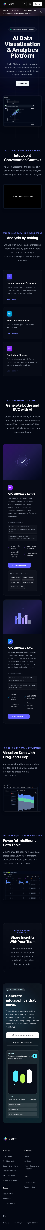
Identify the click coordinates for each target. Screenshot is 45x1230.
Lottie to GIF (15, 582)
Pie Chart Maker (9, 1175)
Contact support (9, 1203)
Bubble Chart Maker (10, 1166)
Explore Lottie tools (22, 1043)
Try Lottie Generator (19, 565)
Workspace (7, 1199)
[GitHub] (4, 1216)
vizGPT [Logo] (8, 4)
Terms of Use (29, 1187)
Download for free (23, 13)
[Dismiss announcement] (41, 11)
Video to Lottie (28, 582)
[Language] (24, 4)
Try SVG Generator (18, 716)
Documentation (9, 1194)
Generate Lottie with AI (22, 1035)
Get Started (22, 83)
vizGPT (10, 1139)
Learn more (12, 299)
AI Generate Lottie (17, 587)
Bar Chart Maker (9, 1161)
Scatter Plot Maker (10, 1180)
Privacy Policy (30, 1182)
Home (26, 1156)
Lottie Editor (15, 578)
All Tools (27, 1161)
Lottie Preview (28, 578)
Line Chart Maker (9, 1171)
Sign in (37, 4)
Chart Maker (7, 1156)
